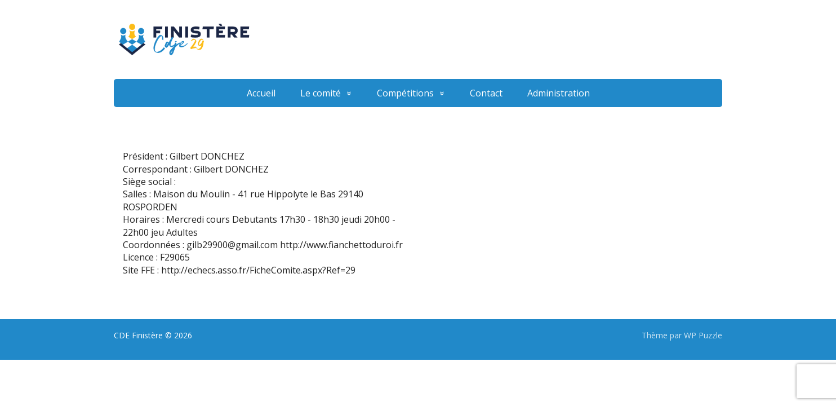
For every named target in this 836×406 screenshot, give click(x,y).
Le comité (320, 93)
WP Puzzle (703, 335)
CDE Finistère (138, 335)
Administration (558, 93)
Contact (486, 93)
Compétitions (405, 93)
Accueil (261, 93)
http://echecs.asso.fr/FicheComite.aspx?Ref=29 (258, 270)
